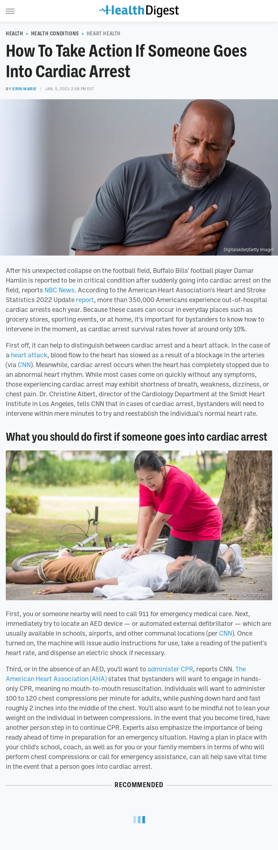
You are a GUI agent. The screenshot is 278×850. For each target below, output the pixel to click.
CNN (24, 365)
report (85, 300)
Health (14, 33)
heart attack (29, 355)
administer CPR (170, 669)
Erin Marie (24, 88)
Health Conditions (55, 33)
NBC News (59, 290)
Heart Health (104, 33)
